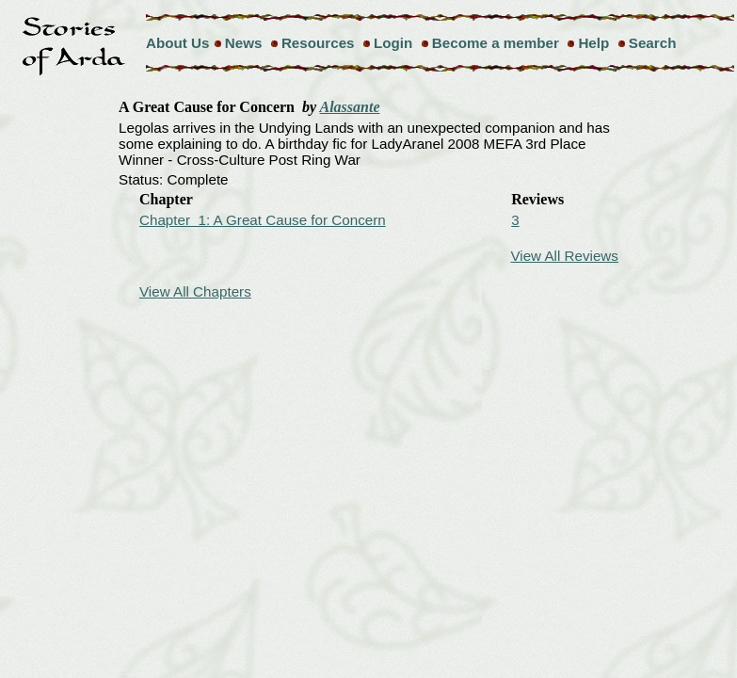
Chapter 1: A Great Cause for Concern (262, 220)
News (244, 43)
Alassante (350, 107)
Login (393, 43)
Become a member (495, 43)
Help (593, 43)
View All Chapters (195, 291)
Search (653, 43)
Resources (318, 43)
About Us (178, 43)
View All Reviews (564, 256)
